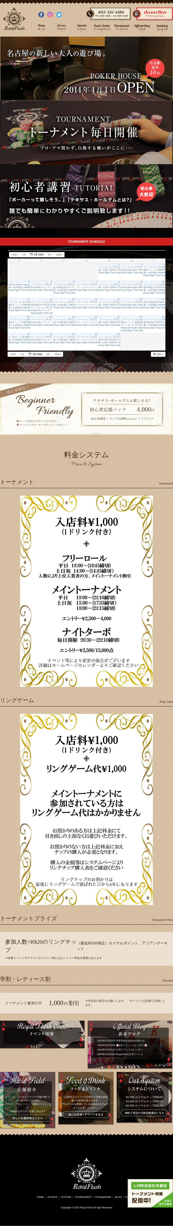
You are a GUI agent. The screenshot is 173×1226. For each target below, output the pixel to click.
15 (118, 299)
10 (163, 282)
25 (28, 334)
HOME (40, 1197)
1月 (23, 255)
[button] (158, 354)
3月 (50, 255)
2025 (59, 255)
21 (96, 317)
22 (118, 317)
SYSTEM (66, 1197)
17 (163, 299)
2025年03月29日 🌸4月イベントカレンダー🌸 (122, 1045)
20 (73, 317)
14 (96, 299)
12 (51, 299)
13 (73, 299)
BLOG (118, 1197)
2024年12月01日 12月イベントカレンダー (120, 1049)
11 (28, 299)
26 (51, 334)
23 (141, 317)
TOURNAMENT (83, 1197)
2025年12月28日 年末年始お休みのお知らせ (121, 1040)
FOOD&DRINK (103, 1197)
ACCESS (52, 1197)
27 (73, 334)
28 (96, 334)
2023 (14, 255)
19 (51, 317)
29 (118, 334)
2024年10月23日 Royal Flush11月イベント (120, 1054)
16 (141, 299)
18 (28, 317)
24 (163, 317)
